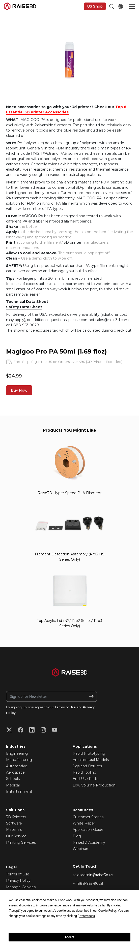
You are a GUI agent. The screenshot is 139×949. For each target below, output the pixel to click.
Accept (69, 937)
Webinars (81, 848)
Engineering (17, 753)
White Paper (84, 823)
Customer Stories (88, 817)
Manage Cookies (21, 887)
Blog (77, 836)
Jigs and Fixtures (87, 766)
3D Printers (16, 817)
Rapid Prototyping (89, 753)
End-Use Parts (85, 778)
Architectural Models (91, 759)
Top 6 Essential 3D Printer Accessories (66, 109)
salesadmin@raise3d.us (93, 875)
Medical (13, 785)
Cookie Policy (107, 910)
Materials (14, 829)
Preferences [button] (87, 916)
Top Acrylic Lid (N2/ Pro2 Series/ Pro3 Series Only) (69, 623)
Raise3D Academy (89, 842)
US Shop (95, 6)
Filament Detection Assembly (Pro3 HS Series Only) (69, 557)
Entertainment (19, 791)
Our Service (16, 836)
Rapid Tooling (84, 772)
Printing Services (21, 842)
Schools (13, 778)
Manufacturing (19, 759)
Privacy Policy (18, 880)
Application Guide (88, 829)
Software (14, 823)
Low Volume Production (94, 785)
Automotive (16, 766)
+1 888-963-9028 (88, 883)
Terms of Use (65, 707)
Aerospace (15, 772)
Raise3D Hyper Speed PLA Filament (70, 493)
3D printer (72, 242)
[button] (132, 6)
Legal (11, 867)
